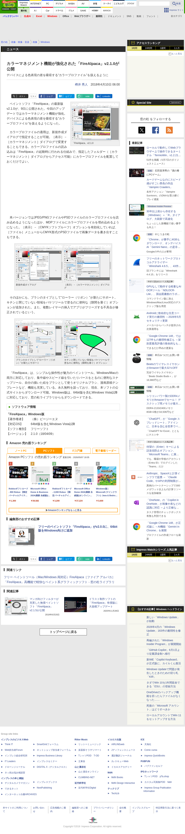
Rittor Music (81, 739)
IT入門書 (77, 450)
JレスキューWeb (119, 761)
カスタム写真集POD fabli (158, 782)
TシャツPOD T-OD (88, 755)
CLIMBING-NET (86, 777)
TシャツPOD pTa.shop (156, 776)
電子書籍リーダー (105, 450)
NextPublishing (44, 787)
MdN (110, 772)
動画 (139, 16)
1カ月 (177, 48)
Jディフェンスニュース (123, 750)
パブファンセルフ (153, 766)
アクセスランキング (148, 43)
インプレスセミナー (47, 761)
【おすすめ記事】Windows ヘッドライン (159, 609)
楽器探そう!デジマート (90, 750)
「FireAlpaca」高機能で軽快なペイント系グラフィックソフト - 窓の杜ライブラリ (59, 582)
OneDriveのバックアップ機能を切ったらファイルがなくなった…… (163, 696)
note (87, 96)
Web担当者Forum (14, 750)
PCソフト (49, 450)
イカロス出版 (114, 739)
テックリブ (113, 788)
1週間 (163, 48)
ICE (142, 739)
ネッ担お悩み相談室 (15, 772)
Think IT (9, 744)
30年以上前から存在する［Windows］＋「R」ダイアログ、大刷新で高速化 (163, 215)
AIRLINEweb (117, 744)
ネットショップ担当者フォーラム (54, 750)
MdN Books (117, 777)
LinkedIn (106, 96)
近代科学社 (80, 783)
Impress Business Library (49, 755)
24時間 (148, 48)
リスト (33, 96)
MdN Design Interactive (123, 783)
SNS (129, 16)
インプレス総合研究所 (16, 755)
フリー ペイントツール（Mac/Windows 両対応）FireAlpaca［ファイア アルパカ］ (59, 577)
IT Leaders (10, 761)
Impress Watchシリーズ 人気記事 (156, 549)
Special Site (143, 102)
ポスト (22, 96)
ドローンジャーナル (15, 767)
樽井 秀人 (81, 84)
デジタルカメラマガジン (17, 783)
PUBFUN (145, 761)
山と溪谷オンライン (88, 771)
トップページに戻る (63, 631)
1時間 (134, 48)
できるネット (11, 788)
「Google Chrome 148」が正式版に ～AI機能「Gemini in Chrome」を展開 (163, 526)
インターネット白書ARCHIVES (21, 794)
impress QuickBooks (154, 755)
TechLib (115, 793)
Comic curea (150, 750)
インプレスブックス (47, 782)
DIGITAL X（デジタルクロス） (52, 767)
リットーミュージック (89, 744)
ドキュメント (114, 16)
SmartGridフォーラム (48, 744)
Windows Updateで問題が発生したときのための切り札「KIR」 (163, 673)
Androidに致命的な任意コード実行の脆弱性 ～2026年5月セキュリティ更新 (163, 317)
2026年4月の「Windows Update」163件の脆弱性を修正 (163, 630)
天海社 (147, 744)
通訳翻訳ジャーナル (121, 755)
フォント (151, 16)
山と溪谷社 (80, 767)
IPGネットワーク (149, 771)
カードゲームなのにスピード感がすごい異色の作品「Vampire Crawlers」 (163, 183)
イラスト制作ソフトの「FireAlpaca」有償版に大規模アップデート (103, 602)
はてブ (69, 96)
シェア (50, 96)
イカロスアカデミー (121, 767)
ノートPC (20, 450)
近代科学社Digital (87, 787)
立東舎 (81, 761)
